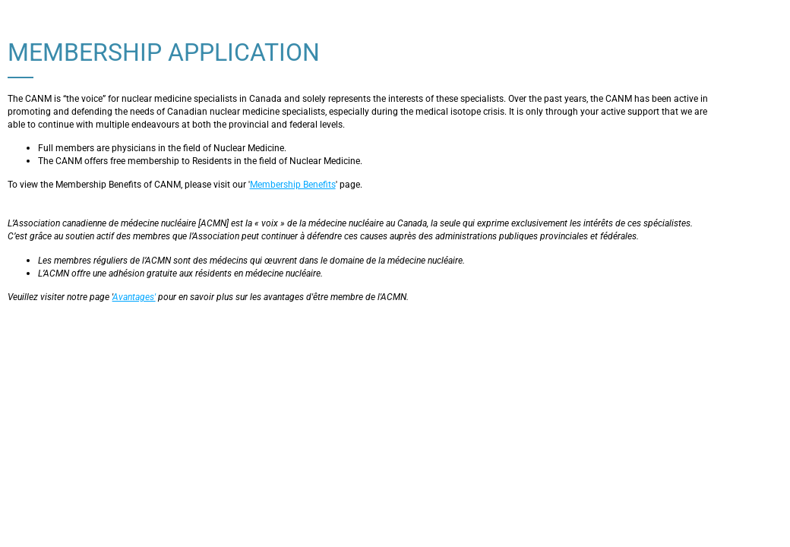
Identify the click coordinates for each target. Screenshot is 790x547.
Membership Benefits (293, 184)
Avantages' (134, 297)
